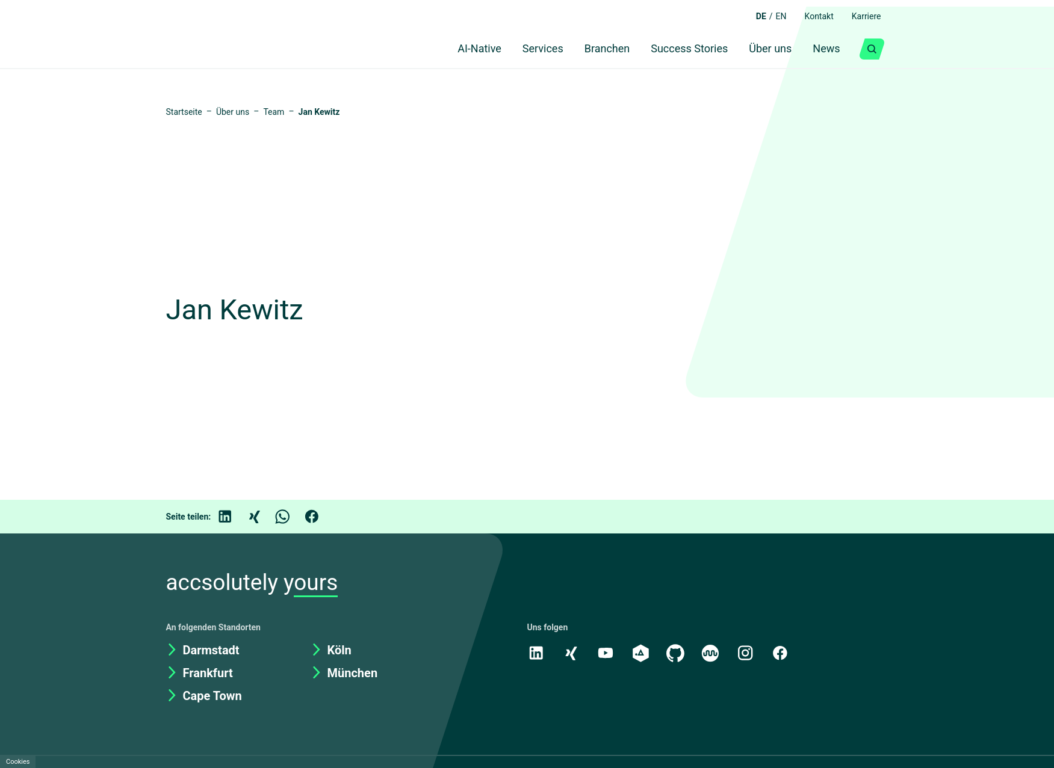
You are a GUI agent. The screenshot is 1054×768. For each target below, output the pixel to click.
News (825, 49)
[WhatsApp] (291, 516)
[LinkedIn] (234, 516)
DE (751, 16)
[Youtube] (607, 652)
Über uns (766, 49)
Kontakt (813, 16)
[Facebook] (320, 516)
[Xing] (263, 516)
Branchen (596, 49)
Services (528, 49)
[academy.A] (643, 652)
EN (773, 16)
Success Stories (682, 49)
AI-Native (460, 49)
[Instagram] (749, 652)
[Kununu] (714, 652)
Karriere (864, 16)
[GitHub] (678, 652)
